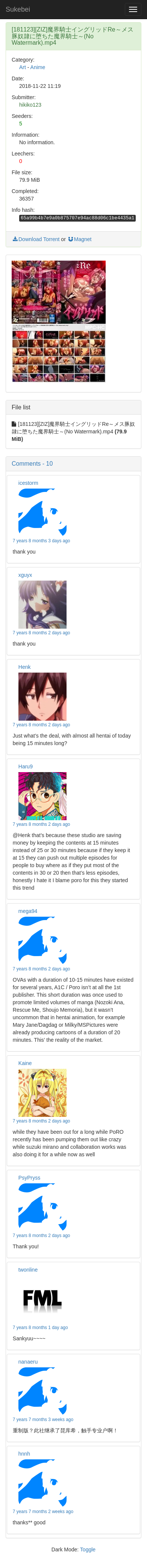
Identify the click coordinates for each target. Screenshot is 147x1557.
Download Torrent (35, 239)
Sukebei (18, 9)
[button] (73, 463)
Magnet (79, 239)
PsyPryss (29, 1178)
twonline (28, 1270)
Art (22, 67)
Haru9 (25, 766)
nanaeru (28, 1362)
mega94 (28, 911)
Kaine (25, 1063)
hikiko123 (30, 105)
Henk (24, 667)
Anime (37, 67)
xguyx (25, 575)
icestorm (28, 483)
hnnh (24, 1454)
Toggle (87, 1549)
